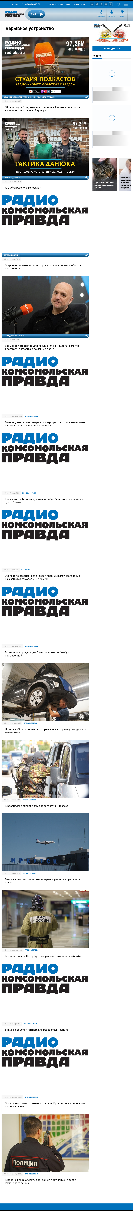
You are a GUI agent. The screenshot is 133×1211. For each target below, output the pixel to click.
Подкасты (101, 16)
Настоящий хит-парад (111, 33)
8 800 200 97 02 (32, 4)
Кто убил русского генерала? (23, 187)
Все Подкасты (112, 48)
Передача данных (12, 255)
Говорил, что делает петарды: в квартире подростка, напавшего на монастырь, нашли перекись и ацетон (45, 424)
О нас (83, 4)
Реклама (75, 4)
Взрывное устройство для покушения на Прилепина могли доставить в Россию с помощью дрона (42, 347)
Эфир (122, 16)
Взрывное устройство (30, 28)
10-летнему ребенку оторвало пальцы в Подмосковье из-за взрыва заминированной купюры (42, 109)
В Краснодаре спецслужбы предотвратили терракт (36, 805)
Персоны (111, 16)
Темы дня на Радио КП (14, 336)
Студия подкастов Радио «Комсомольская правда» (29, 97)
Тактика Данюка (12, 178)
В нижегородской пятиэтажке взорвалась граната (36, 1029)
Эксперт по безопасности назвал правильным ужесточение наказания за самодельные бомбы (42, 577)
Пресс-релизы (64, 4)
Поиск (118, 4)
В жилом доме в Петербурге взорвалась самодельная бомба (43, 956)
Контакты (52, 4)
